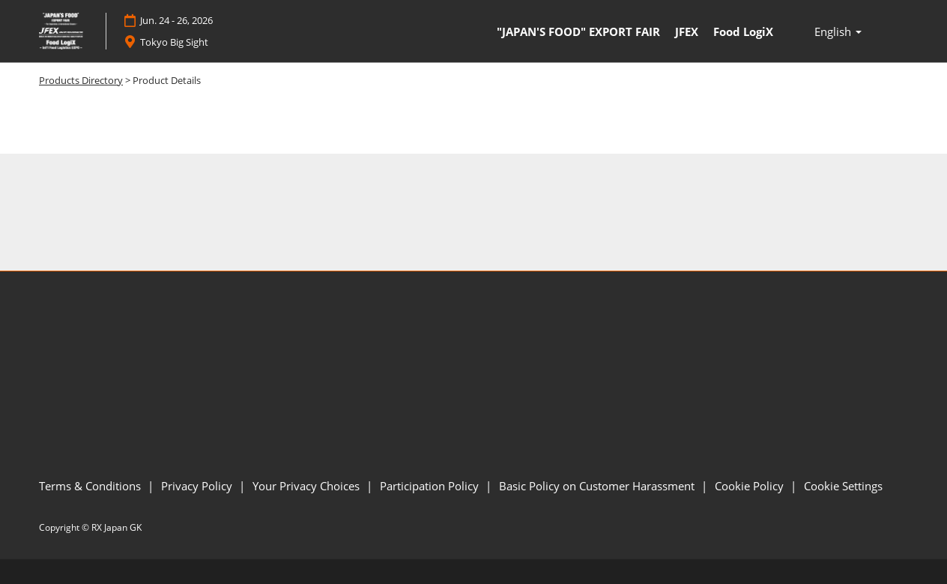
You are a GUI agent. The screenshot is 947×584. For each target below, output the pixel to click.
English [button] (838, 31)
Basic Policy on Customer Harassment (598, 485)
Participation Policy (431, 485)
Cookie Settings (843, 485)
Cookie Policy (751, 485)
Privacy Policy (198, 485)
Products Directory (81, 80)
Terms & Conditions (91, 485)
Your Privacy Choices (307, 485)
